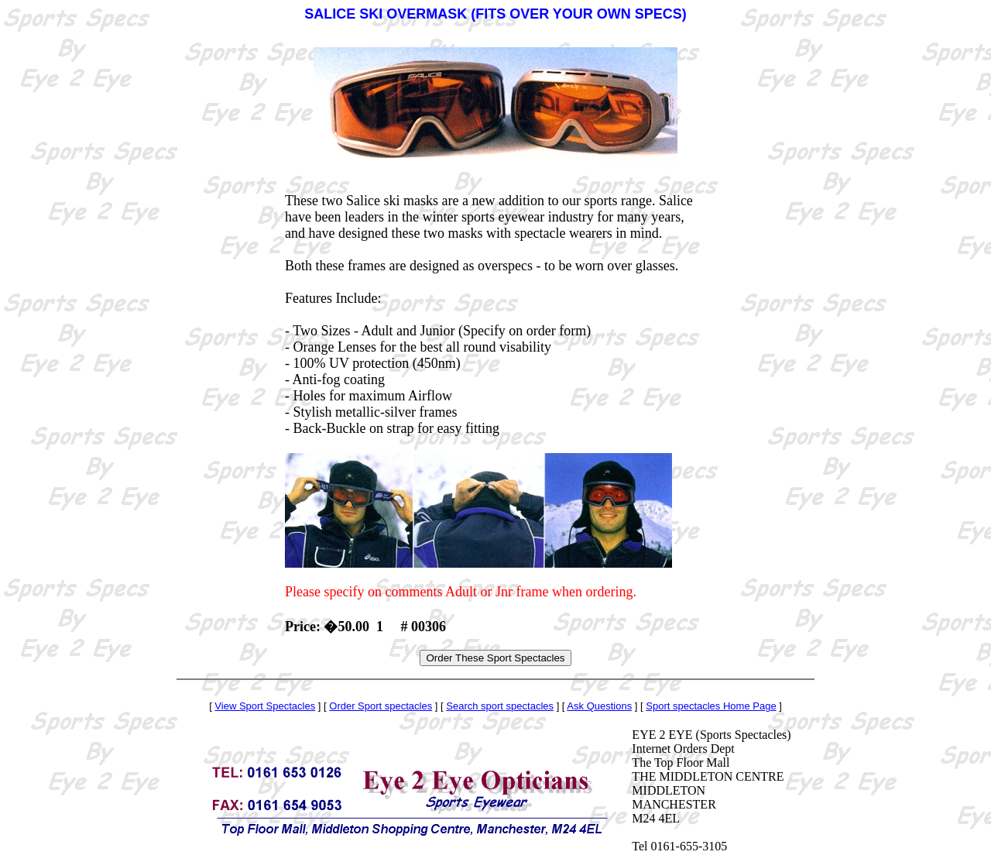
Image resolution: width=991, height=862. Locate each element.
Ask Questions (599, 706)
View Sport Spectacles (264, 706)
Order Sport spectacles (380, 706)
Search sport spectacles (500, 706)
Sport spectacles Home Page (711, 706)
